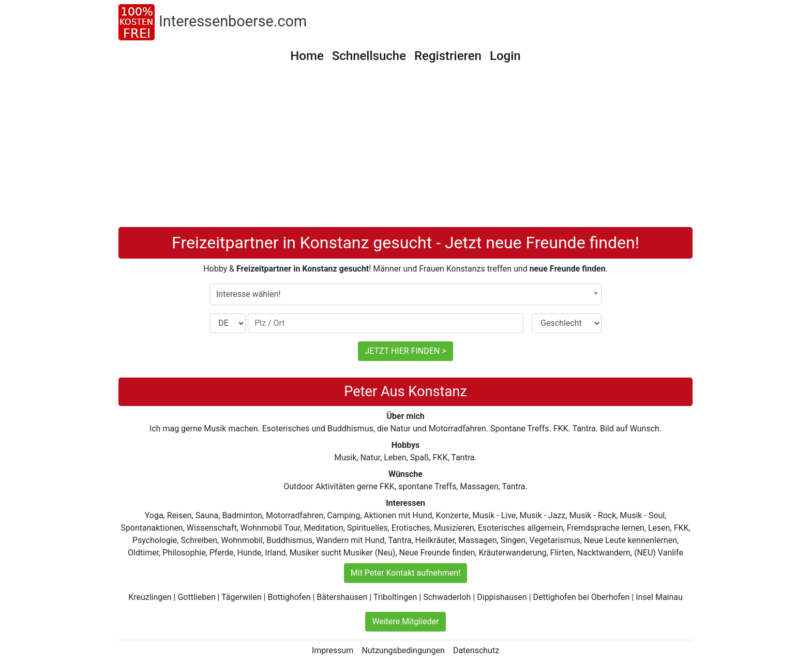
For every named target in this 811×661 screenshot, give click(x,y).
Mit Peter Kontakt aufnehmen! (405, 573)
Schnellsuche (369, 56)
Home (306, 56)
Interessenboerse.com (233, 21)
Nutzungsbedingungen (403, 650)
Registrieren (448, 56)
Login (505, 56)
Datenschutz (476, 650)
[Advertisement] (405, 149)
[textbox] (405, 294)
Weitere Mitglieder (405, 621)
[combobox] (405, 294)
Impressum (333, 650)
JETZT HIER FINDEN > (405, 351)
